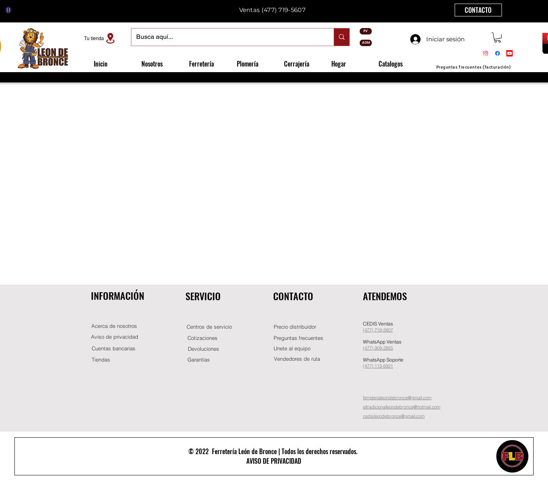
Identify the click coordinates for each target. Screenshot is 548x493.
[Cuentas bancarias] (113, 348)
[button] (498, 37)
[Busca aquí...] (226, 37)
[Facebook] (497, 53)
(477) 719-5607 (284, 10)
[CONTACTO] (478, 10)
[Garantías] (199, 359)
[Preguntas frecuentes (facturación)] (473, 67)
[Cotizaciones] (202, 338)
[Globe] (8, 10)
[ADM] (366, 43)
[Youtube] (509, 53)
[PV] (366, 31)
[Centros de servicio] (209, 326)
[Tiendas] (101, 359)
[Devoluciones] (203, 349)
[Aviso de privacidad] (114, 336)
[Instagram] (485, 53)
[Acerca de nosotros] (114, 326)
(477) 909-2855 (378, 348)
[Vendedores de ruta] (296, 359)
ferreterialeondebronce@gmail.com (397, 397)
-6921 (387, 366)
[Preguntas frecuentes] (298, 338)
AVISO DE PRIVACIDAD (273, 461)
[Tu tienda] (100, 38)
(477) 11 (371, 366)
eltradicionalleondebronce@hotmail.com (401, 407)
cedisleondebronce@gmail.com (394, 416)
